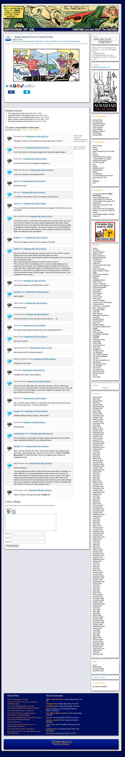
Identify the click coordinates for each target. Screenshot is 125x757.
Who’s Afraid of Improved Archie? (21, 119)
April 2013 (96, 524)
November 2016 (98, 444)
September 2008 (99, 626)
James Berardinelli (99, 287)
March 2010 (97, 593)
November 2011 (98, 556)
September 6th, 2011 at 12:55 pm (33, 192)
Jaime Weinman (98, 126)
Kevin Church (97, 297)
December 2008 (98, 621)
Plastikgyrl (96, 336)
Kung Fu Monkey (99, 300)
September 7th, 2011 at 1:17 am (41, 348)
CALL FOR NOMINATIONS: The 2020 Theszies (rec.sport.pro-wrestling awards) (24, 718)
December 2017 (98, 433)
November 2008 (98, 623)
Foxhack (17, 411)
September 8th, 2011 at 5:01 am (42, 433)
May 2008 (96, 634)
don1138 (17, 446)
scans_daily (97, 343)
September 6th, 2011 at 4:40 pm (35, 249)
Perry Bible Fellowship (101, 334)
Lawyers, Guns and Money (102, 302)
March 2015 (97, 481)
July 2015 (96, 474)
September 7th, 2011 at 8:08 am (45, 359)
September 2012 (99, 537)
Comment (8, 509)
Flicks (95, 153)
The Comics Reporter (100, 355)
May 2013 (96, 522)
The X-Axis (97, 368)
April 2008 (96, 636)
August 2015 (97, 472)
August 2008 (97, 628)
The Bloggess (97, 353)
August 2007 (97, 651)
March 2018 (97, 427)
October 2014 (97, 490)
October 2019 (97, 418)
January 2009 (97, 619)
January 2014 (97, 507)
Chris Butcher (97, 261)
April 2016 (96, 457)
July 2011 (96, 563)
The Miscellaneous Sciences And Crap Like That (103, 176)
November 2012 (98, 533)
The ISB (95, 358)
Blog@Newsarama (99, 258)
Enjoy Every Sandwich (101, 274)
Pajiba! (95, 328)
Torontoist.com (98, 369)
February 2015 (98, 483)
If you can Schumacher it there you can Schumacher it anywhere (21, 725)
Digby (95, 273)
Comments (98, 669)
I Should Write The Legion (102, 159)
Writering (96, 181)
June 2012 (96, 542)
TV (94, 179)
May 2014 (96, 500)
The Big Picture (98, 351)
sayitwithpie (97, 341)
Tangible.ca (97, 349)
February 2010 (98, 595)
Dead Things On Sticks (101, 271)
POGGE (96, 338)
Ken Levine (97, 295)
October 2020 (97, 408)
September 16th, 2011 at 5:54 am (40, 490)
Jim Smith (17, 292)
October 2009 (97, 602)
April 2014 (96, 501)
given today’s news (14, 722)
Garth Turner (97, 282)
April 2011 (96, 569)
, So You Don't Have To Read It (104, 210)
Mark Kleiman (97, 314)
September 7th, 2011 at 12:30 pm (39, 381)
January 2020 (97, 414)
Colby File (96, 263)
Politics (95, 172)
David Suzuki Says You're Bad (103, 151)
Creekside (96, 267)
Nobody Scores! (98, 319)
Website (8, 545)
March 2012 (97, 548)
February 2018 (98, 429)
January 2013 (97, 529)
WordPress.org (98, 671)
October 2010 (97, 580)
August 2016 (97, 449)
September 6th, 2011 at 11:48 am (35, 159)
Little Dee (96, 312)
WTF (94, 183)
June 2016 (96, 453)
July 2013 (96, 518)
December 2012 (98, 531)
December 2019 (98, 416)
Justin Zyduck (97, 127)
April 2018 (96, 425)
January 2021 (97, 405)
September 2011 (99, 559)
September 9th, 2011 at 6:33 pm (41, 463)
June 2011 (96, 565)
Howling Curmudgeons (101, 286)
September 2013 (99, 515)
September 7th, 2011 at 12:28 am (34, 325)
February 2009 (98, 617)
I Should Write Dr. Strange (102, 157)
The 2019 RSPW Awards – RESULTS (20, 729)
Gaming (95, 155)
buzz (15, 181)
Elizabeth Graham (99, 124)
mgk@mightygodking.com (101, 67)
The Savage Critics (99, 364)
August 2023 (97, 397)
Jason (16, 203)
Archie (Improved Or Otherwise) (32, 41)
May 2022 (96, 399)
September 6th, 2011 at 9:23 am (37, 136)
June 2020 (96, 410)
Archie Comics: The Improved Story (21, 117)
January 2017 (97, 440)
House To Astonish (99, 284)
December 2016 (98, 442)
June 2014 (96, 498)
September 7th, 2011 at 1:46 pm (36, 411)
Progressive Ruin (99, 340)
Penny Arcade (98, 332)
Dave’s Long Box (99, 269)
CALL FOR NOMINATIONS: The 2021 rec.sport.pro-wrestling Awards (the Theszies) (23, 707)
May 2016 (96, 455)
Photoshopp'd (75, 41)
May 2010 (96, 589)
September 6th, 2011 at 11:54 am (42, 170)
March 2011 (97, 570)
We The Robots (98, 373)
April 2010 (96, 591)
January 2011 (97, 574)
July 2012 (96, 541)
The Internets (97, 174)
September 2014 (99, 492)
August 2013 (97, 516)
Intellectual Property (100, 161)
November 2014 (98, 488)
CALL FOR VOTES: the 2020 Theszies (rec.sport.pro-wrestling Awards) (21, 714)
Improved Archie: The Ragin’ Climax (22, 115)
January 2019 (97, 421)
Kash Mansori (97, 293)
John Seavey (97, 289)
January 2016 (97, 462)
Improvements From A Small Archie (33, 36)
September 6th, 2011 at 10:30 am (37, 147)
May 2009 (96, 611)
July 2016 (96, 451)
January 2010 (97, 597)
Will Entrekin (97, 133)
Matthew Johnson (99, 131)
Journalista (96, 291)
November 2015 (98, 466)
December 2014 (98, 487)
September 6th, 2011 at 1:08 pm (35, 203)
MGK (21, 39)
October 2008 (97, 624)
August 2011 (97, 561)
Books (95, 148)
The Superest (97, 366)
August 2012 (97, 539)
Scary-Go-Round (99, 345)
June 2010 (96, 587)
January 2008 (97, 641)
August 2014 (97, 494)
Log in (95, 665)
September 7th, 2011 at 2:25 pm (34, 422)
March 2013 (97, 526)
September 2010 (99, 582)
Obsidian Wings (98, 325)
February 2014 (98, 505)
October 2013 (97, 513)
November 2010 (98, 578)
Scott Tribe (96, 347)
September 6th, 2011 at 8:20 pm (38, 292)
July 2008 (96, 630)
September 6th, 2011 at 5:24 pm (34, 281)
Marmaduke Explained (101, 315)
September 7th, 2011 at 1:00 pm (35, 398)
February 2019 (98, 419)
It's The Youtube (98, 162)
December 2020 (98, 406)
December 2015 (98, 464)
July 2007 (96, 652)
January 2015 (97, 485)
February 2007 (98, 654)
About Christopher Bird (101, 197)
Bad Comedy (97, 146)
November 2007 (98, 645)
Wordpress (65, 744)
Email (7, 541)
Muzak (95, 166)
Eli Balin (16, 237)
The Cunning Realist (100, 356)
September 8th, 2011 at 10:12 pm (37, 446)
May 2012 (96, 544)
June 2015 (96, 475)
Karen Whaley (98, 129)
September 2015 (99, 470)
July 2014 (96, 496)
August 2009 (97, 606)
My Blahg (96, 317)
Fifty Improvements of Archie (19, 121)
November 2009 (98, 600)
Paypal (105, 388)
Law (94, 164)
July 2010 (96, 585)
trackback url (37, 130)
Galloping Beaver (99, 280)
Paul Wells (96, 330)
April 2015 (96, 479)
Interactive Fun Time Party (59, 41)
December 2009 (98, 598)
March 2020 (97, 412)
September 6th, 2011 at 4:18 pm (36, 237)
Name (8, 537)
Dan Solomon (97, 122)
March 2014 (97, 503)
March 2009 (97, 615)
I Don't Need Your (102, 199)
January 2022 (97, 401)
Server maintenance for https (17, 699)
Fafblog (95, 278)
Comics (46, 41)
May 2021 (96, 403)
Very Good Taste (99, 371)
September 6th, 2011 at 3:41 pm (41, 216)
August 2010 (97, 583)
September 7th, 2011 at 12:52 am (36, 336)
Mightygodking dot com (64, 741)
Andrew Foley (97, 120)
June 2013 (96, 520)
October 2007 (97, 647)
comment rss (25, 130)
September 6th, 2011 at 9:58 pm (36, 303)
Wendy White (97, 135)
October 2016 (97, 446)
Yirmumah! (96, 377)
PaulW (16, 249)
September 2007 (99, 649)
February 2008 (98, 639)
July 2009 (96, 608)
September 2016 (99, 447)
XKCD (95, 375)
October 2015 (97, 468)
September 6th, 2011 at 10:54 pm (37, 314)
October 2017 (97, 436)
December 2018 (98, 423)
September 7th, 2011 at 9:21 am (34, 370)
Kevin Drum (97, 299)
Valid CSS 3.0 (66, 743)
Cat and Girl (97, 259)
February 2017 (98, 438)
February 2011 (98, 572)
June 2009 (96, 610)
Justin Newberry (19, 433)
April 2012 (96, 546)
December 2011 (98, 554)
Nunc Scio (96, 323)
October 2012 (97, 535)
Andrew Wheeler (99, 252)
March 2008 (97, 638)
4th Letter (96, 250)
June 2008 (96, 632)
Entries (97, 667)
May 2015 (96, 477)
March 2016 (97, 459)
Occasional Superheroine (102, 327)
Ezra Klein (96, 276)
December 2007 (98, 643)
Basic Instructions (99, 256)
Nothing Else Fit (98, 168)
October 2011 (97, 557)
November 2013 (98, 511)
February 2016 (98, 460)
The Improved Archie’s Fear (18, 113)
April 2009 (96, 613)
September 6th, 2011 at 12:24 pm (34, 181)
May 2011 (96, 567)
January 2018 (97, 431)
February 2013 (98, 528)
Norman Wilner (98, 321)
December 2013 (98, 509)
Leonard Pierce (98, 304)
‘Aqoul (95, 248)
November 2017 (98, 434)
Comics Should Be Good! (102, 265)
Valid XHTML (56, 743)
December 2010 (98, 576)
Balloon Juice (97, 254)
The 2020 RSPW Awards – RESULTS (20, 711)
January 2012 (97, 552)
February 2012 (98, 550)
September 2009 (99, 604)
